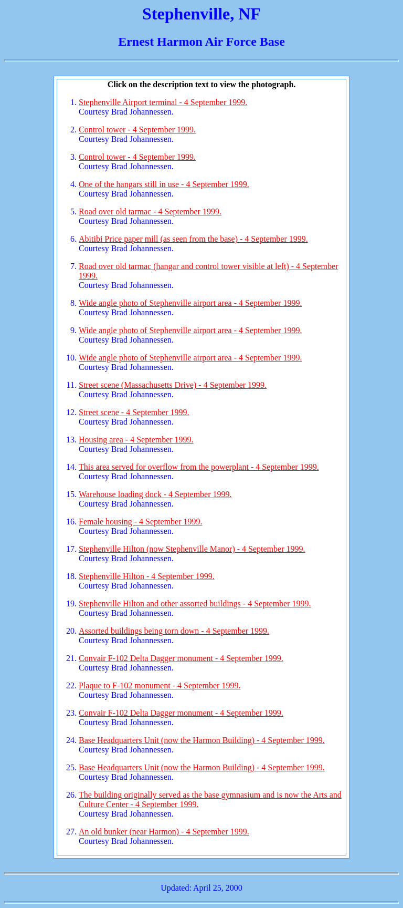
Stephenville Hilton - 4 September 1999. (147, 576)
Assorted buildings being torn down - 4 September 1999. (174, 630)
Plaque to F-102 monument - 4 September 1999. (159, 685)
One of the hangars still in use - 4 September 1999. (164, 184)
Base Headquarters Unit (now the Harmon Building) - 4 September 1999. (202, 740)
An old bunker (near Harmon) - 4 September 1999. (164, 831)
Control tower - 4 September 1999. (137, 129)
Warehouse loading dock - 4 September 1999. (155, 494)
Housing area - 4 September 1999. (136, 439)
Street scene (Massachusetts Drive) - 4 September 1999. (173, 384)
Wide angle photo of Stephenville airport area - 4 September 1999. (190, 302)
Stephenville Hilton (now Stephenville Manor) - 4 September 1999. (192, 548)
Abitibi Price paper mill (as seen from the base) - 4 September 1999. (193, 238)
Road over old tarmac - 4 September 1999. (150, 211)
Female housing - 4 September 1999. (141, 521)
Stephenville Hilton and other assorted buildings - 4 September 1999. (195, 603)
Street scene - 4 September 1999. (134, 412)
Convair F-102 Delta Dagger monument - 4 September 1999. (181, 658)
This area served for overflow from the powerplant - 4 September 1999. (199, 466)
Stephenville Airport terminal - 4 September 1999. (163, 102)
